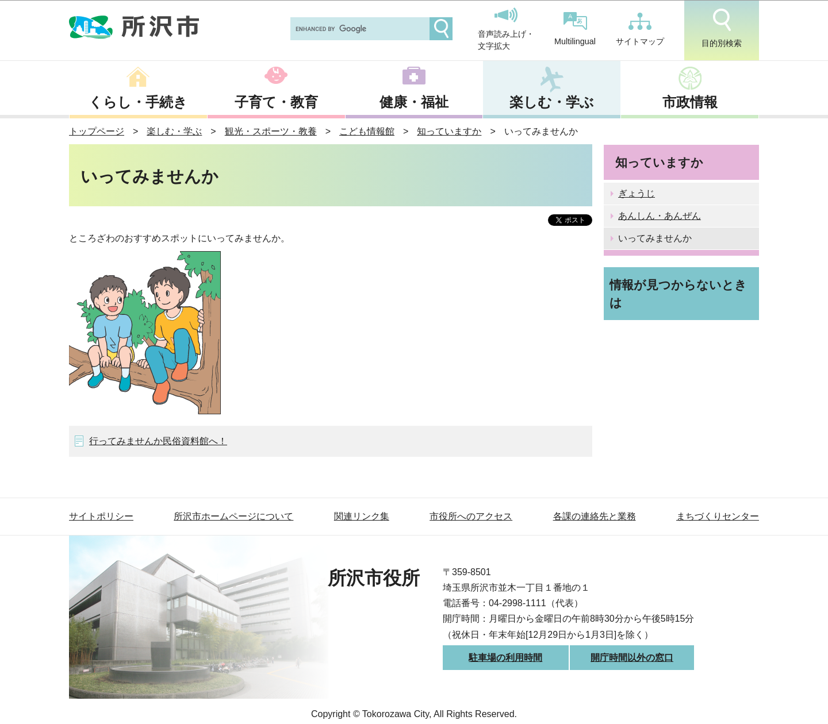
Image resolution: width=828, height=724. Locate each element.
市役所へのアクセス (471, 516)
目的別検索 (722, 28)
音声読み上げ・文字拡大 (506, 29)
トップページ (96, 131)
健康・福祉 (413, 102)
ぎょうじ (636, 193)
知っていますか (449, 131)
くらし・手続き (138, 102)
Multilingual (575, 29)
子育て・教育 (276, 102)
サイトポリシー (101, 516)
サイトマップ (640, 29)
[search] (359, 29)
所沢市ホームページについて (233, 516)
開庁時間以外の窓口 (632, 658)
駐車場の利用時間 (505, 658)
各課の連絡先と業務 (594, 516)
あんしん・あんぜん (659, 216)
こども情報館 (366, 131)
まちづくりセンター (717, 516)
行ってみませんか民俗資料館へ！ (158, 441)
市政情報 (690, 102)
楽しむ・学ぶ (551, 102)
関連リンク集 (361, 516)
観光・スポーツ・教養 (271, 131)
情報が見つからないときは (678, 293)
